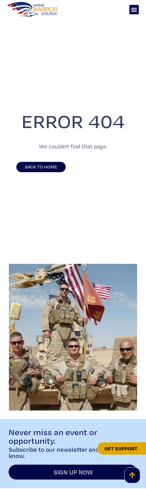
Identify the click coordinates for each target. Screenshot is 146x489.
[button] (134, 9)
